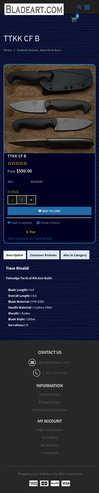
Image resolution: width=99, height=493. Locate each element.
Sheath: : (14, 313)
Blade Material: (19, 301)
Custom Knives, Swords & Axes (39, 50)
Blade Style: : (17, 319)
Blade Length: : (18, 290)
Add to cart (49, 211)
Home (8, 50)
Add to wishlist (19, 223)
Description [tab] (14, 255)
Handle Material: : (20, 307)
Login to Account (49, 429)
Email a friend (48, 223)
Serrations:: (16, 325)
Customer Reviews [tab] (43, 255)
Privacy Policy (49, 402)
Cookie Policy (49, 394)
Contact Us (49, 452)
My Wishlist (49, 445)
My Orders (49, 437)
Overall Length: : (20, 296)
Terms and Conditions (49, 409)
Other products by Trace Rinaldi (29, 238)
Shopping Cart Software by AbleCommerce (50, 473)
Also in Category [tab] (75, 255)
